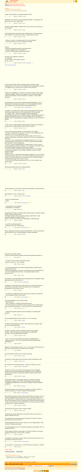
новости (23, 467)
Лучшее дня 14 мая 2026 (14, 0)
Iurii (22, 209)
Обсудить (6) (16, 43)
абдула (23, 275)
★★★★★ (33, 107)
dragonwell (23, 376)
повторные (22, 462)
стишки (22, 4)
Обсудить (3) (16, 62)
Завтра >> (11, 449)
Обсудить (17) (16, 16)
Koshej (24, 410)
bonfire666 (23, 234)
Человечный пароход (25, 441)
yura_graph (23, 327)
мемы (17, 4)
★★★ (32, 62)
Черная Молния (28, 62)
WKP (24, 361)
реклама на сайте (7, 467)
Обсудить (15, 121)
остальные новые (16, 462)
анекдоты (10, 4)
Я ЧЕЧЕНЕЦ (24, 405)
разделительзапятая (25, 392)
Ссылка (15, 107)
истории (13, 4)
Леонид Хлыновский (28, 107)
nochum (23, 190)
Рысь (23, 308)
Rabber (24, 168)
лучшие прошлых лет (28, 462)
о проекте (16, 467)
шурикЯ (23, 121)
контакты (12, 467)
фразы (19, 4)
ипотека (24, 335)
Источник (24, 16)
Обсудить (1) (16, 36)
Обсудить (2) (16, 53)
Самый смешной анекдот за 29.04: (12, 455)
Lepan (24, 23)
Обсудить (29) (16, 23)
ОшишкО (23, 320)
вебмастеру (20, 467)
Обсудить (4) (16, 163)
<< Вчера (6, 449)
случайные (34, 462)
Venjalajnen (24, 53)
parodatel (23, 355)
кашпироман (24, 385)
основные (10, 462)
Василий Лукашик (25, 366)
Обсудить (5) (16, 89)
